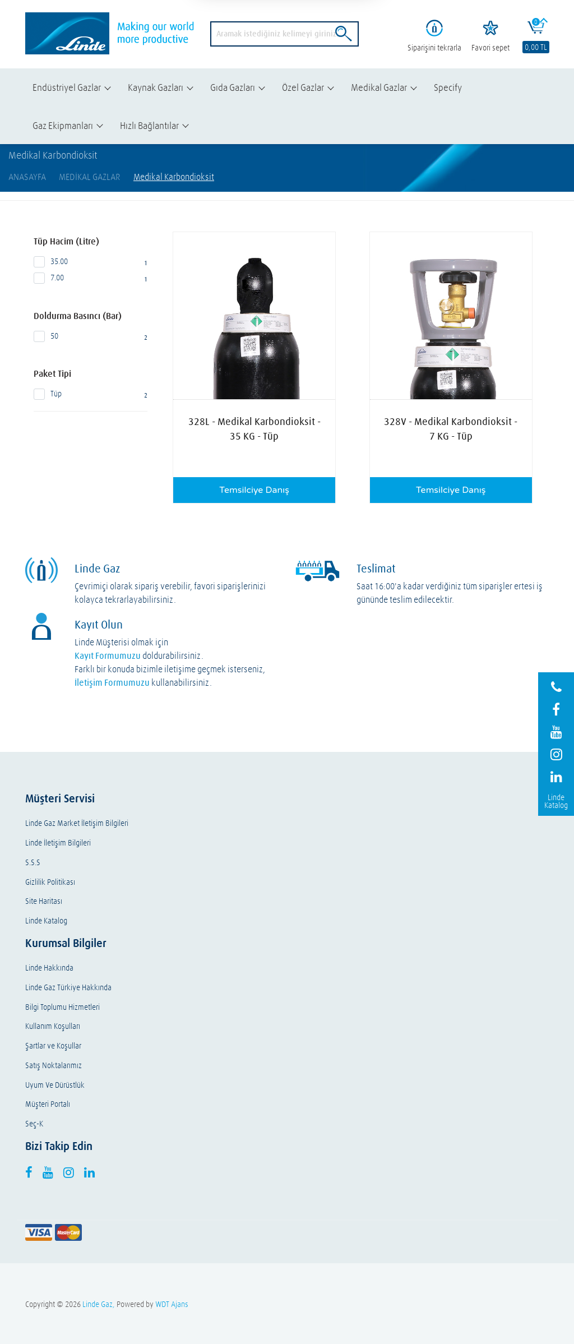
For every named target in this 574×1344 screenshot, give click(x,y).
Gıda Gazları (232, 87)
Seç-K (34, 1124)
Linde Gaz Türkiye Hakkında (68, 987)
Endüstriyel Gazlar (67, 87)
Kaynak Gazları (155, 87)
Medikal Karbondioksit (173, 176)
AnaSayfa (27, 176)
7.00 (91, 278)
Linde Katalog (46, 921)
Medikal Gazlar (379, 87)
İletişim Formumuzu (112, 682)
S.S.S (32, 862)
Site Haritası (43, 901)
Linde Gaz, (98, 1304)
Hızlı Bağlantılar (149, 125)
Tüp (91, 394)
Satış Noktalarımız (53, 1065)
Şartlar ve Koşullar (53, 1046)
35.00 (91, 261)
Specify (448, 87)
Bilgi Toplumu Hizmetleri (62, 1007)
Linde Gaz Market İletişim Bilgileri (76, 823)
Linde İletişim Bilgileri (58, 843)
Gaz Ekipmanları (63, 125)
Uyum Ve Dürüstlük (55, 1085)
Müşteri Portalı (47, 1104)
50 (91, 336)
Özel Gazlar (303, 87)
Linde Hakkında (49, 968)
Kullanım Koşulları (52, 1026)
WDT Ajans (171, 1304)
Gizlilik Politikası (50, 882)
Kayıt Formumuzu (108, 655)
